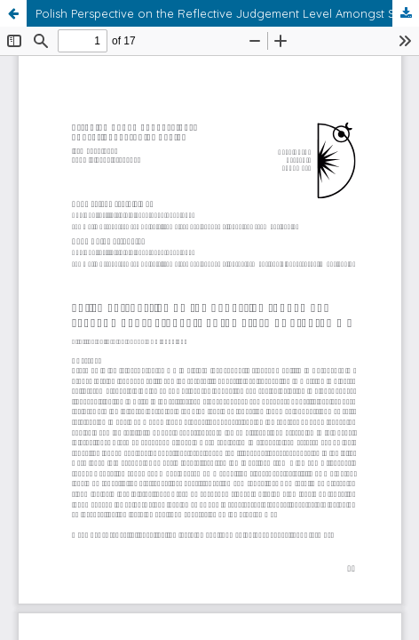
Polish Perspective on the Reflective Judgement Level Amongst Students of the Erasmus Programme (227, 13)
